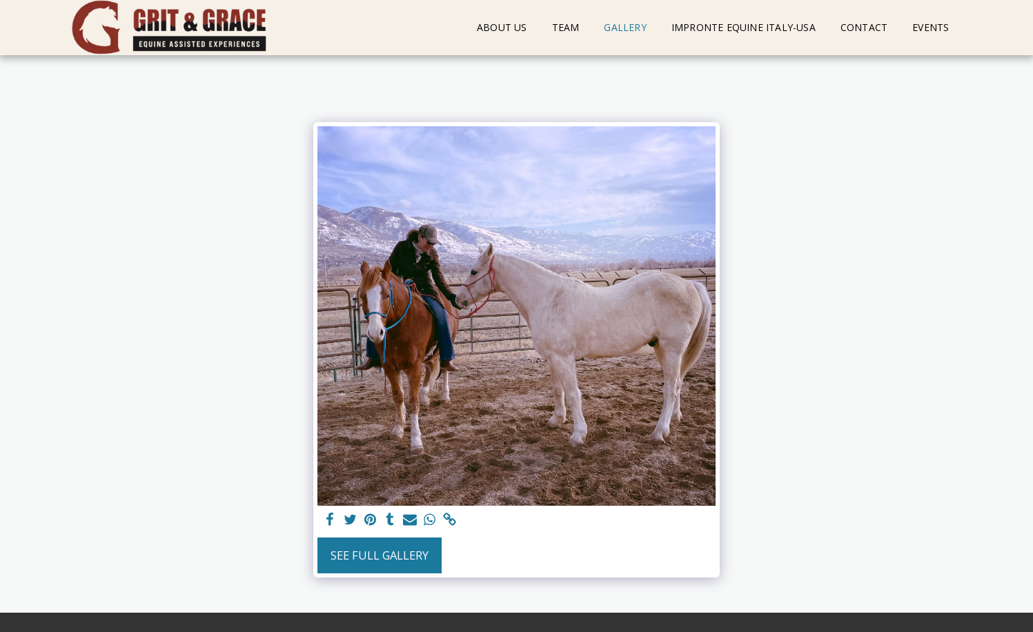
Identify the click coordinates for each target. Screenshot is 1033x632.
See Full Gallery (380, 555)
